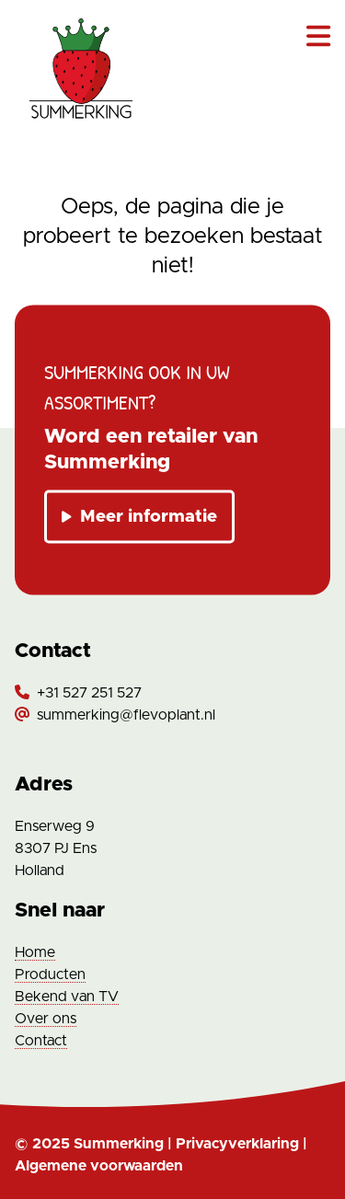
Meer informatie (139, 516)
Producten (50, 974)
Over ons (45, 1018)
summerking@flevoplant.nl (126, 715)
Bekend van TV (67, 996)
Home (35, 952)
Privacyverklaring (237, 1143)
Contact (41, 1040)
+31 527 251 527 (89, 693)
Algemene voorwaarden (99, 1166)
